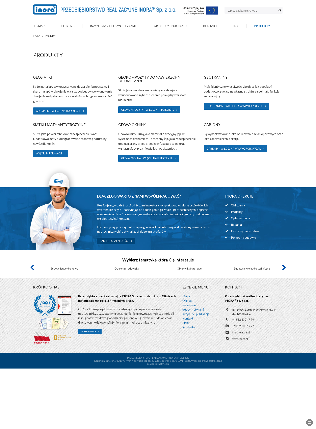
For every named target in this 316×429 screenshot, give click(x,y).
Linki (185, 383)
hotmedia (163, 424)
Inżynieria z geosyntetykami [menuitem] (114, 26)
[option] (64, 310)
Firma (186, 356)
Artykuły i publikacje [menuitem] (171, 26)
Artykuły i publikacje (195, 374)
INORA (36, 60)
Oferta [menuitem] (68, 26)
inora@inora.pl (241, 393)
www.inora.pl (240, 399)
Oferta (187, 361)
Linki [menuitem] (235, 26)
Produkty (188, 387)
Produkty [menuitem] (262, 26)
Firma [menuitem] (40, 26)
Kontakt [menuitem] (210, 26)
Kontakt (187, 379)
